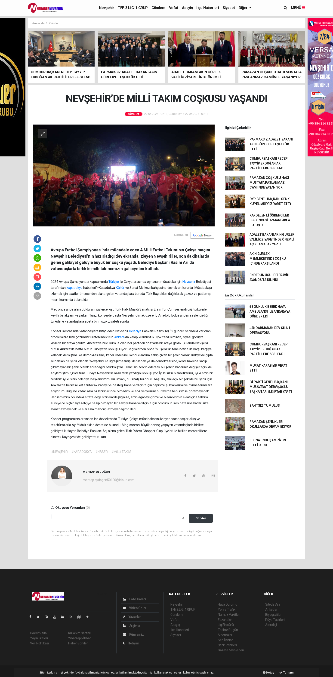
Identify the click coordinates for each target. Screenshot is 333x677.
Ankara (119, 337)
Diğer (244, 8)
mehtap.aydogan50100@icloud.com (108, 480)
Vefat (173, 8)
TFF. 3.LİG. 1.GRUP (133, 8)
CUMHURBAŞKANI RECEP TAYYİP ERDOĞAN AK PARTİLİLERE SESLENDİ (269, 163)
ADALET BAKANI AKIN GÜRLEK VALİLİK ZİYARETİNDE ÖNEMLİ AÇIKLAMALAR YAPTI (272, 239)
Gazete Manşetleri (231, 650)
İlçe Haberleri (207, 8)
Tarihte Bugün (228, 630)
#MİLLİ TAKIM (121, 452)
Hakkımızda (38, 633)
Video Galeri (135, 608)
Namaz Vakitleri (229, 614)
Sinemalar (225, 635)
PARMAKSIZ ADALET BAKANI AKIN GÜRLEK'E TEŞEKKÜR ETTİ (271, 144)
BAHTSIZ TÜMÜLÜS (265, 405)
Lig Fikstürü (226, 625)
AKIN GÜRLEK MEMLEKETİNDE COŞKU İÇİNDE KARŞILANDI (268, 258)
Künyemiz (133, 634)
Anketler (271, 609)
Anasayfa (38, 23)
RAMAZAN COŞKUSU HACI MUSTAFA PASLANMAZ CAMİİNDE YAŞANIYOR (269, 182)
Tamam (286, 672)
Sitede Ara (272, 604)
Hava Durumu (227, 604)
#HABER (101, 452)
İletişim (131, 643)
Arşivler (132, 626)
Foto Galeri (134, 599)
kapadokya (75, 288)
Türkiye (113, 282)
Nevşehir (106, 8)
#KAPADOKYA (81, 452)
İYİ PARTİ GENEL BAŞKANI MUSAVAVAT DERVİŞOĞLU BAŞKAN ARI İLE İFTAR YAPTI (271, 386)
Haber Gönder (78, 643)
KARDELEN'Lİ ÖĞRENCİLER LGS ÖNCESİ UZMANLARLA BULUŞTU (270, 220)
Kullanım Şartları (79, 633)
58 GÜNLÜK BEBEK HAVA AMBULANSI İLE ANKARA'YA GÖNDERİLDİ (270, 311)
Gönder (201, 518)
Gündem (158, 8)
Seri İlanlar (225, 640)
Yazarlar (132, 617)
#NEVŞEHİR (59, 452)
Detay (268, 672)
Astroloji (271, 625)
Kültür (120, 288)
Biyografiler (273, 614)
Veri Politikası (39, 643)
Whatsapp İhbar (79, 638)
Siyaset (229, 8)
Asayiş (187, 8)
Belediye (135, 331)
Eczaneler (225, 620)
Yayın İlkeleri (39, 638)
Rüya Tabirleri (274, 620)
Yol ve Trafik (226, 609)
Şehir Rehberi (227, 645)
